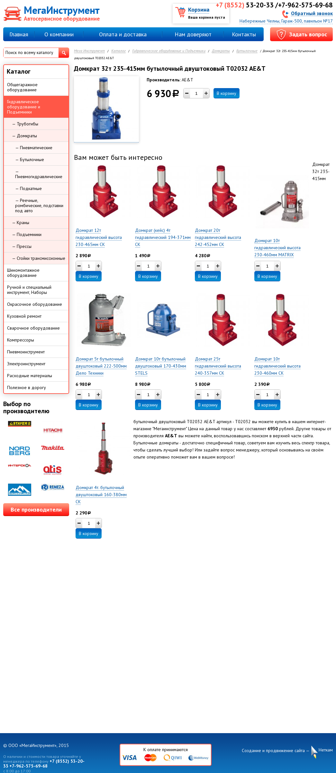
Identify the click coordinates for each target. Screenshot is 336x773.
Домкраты (221, 51)
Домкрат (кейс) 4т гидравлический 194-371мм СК (163, 237)
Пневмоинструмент (26, 352)
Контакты (244, 34)
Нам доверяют (193, 34)
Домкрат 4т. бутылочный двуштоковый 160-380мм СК (101, 495)
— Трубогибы (25, 124)
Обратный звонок (312, 13)
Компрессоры (20, 340)
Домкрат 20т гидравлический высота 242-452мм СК (218, 237)
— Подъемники (26, 234)
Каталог (118, 51)
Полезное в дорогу (26, 387)
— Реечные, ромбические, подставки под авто (39, 205)
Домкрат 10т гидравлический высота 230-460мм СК (277, 366)
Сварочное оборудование (33, 328)
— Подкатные (28, 188)
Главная (18, 34)
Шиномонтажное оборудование (23, 272)
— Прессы (22, 246)
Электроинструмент (26, 364)
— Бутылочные (29, 159)
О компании (59, 34)
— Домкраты (24, 136)
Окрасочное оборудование (34, 304)
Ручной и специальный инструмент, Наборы (29, 289)
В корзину (226, 93)
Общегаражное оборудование (22, 87)
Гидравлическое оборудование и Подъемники (168, 51)
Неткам (326, 750)
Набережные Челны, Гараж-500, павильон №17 (286, 21)
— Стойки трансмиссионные (38, 258)
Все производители (36, 509)
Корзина (198, 9)
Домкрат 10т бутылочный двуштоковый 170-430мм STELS (160, 366)
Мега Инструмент (89, 51)
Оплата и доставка (123, 34)
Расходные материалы (29, 375)
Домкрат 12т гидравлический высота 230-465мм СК (99, 237)
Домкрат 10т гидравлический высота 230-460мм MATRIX (277, 248)
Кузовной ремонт (24, 316)
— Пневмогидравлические (38, 173)
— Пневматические (33, 147)
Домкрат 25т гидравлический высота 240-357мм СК (218, 366)
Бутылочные (247, 51)
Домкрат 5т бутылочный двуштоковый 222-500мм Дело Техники (101, 366)
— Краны (20, 222)
